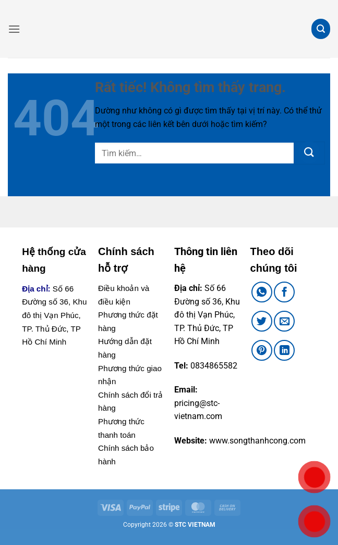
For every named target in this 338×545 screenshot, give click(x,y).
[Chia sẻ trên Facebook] (284, 292)
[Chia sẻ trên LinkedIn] (284, 350)
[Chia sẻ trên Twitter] (261, 321)
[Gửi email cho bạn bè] (284, 321)
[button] (14, 29)
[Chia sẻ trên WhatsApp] (261, 292)
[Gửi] (309, 153)
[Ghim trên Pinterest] (261, 350)
